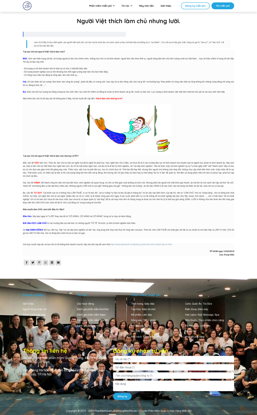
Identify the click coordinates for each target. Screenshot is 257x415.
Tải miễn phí (223, 5)
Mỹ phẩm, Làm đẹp (141, 314)
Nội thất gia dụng (141, 331)
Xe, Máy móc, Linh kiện (197, 325)
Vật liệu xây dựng (141, 325)
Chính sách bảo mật (34, 314)
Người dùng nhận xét (35, 309)
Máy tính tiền (146, 5)
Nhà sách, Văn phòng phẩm (146, 336)
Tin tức (125, 5)
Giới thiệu (166, 5)
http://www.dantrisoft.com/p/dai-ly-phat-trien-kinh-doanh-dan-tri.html (141, 244)
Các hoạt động (85, 303)
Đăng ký (122, 396)
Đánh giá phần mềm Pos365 (92, 320)
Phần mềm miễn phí (100, 5)
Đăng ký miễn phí (195, 5)
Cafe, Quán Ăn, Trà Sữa (198, 303)
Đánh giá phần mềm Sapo (91, 314)
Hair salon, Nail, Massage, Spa (202, 314)
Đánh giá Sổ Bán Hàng (89, 325)
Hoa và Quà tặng (194, 336)
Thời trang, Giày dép (142, 303)
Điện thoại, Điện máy (196, 309)
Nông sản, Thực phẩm (143, 320)
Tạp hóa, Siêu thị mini (143, 309)
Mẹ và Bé (190, 331)
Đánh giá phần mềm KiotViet (93, 309)
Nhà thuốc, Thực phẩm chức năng (204, 320)
